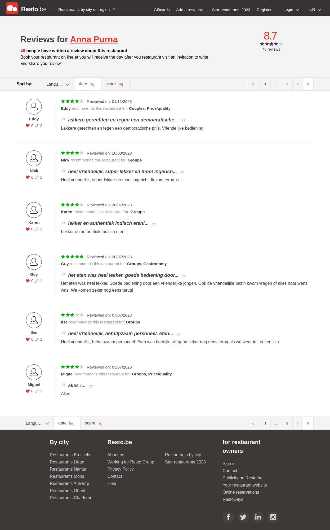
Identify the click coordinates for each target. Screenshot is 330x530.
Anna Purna (94, 39)
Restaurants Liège (67, 462)
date (83, 84)
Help (112, 483)
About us (116, 455)
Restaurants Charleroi (70, 498)
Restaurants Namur (68, 469)
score (111, 84)
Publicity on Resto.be (242, 478)
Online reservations (241, 492)
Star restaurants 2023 (185, 462)
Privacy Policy (121, 469)
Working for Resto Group (131, 462)
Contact (115, 476)
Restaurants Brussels (70, 455)
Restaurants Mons (67, 476)
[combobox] (292, 9)
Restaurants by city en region (87, 9)
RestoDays (233, 499)
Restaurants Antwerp (69, 483)
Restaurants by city (183, 455)
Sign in (229, 463)
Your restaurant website (245, 485)
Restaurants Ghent (67, 490)
